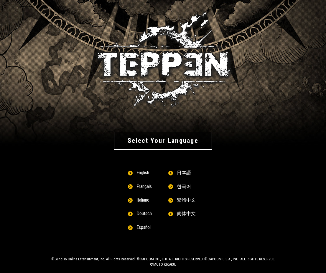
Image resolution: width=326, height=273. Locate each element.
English (142, 172)
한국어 (184, 186)
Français (144, 186)
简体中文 (186, 213)
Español (143, 227)
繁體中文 (186, 200)
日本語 (184, 172)
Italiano (142, 200)
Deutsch (144, 213)
